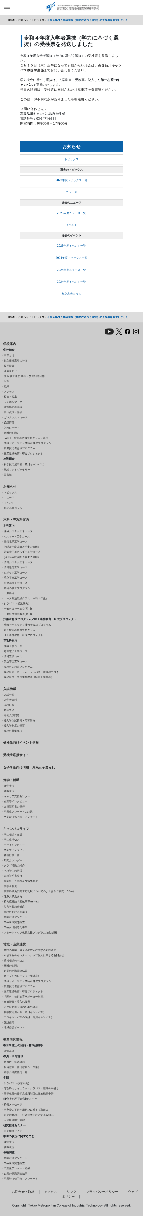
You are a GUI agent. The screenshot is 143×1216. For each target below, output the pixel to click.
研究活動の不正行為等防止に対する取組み (29, 1114)
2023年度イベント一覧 (71, 245)
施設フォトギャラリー (17, 469)
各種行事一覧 (12, 855)
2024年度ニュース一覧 (71, 270)
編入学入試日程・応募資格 (19, 720)
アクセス (9, 391)
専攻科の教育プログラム (18, 666)
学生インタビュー (14, 844)
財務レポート (12, 427)
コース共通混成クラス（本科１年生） (26, 598)
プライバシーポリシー (102, 1192)
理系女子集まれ (13, 896)
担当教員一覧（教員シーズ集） (22, 1067)
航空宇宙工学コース (15, 577)
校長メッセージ (13, 1104)
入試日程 (9, 705)
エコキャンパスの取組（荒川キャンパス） (29, 1017)
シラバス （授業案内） (17, 603)
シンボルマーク (13, 401)
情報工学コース (13, 656)
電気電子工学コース (15, 651)
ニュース (71, 192)
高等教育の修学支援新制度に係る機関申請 (29, 1093)
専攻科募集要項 (13, 730)
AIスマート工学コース (17, 536)
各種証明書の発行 (14, 806)
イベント (71, 225)
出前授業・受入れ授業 (17, 1001)
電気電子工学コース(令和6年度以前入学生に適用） (22, 544)
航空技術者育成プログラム (19, 448)
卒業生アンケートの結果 (18, 811)
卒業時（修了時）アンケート (21, 816)
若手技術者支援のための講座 (21, 1006)
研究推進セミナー (14, 1131)
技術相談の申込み (14, 960)
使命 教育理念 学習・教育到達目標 (24, 376)
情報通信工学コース (15, 567)
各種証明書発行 (13, 875)
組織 (6, 386)
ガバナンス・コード (15, 417)
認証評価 (9, 422)
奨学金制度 (10, 886)
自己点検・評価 (13, 412)
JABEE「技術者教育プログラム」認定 (26, 438)
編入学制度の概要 (14, 725)
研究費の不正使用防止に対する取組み (26, 1109)
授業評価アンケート (15, 917)
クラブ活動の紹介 (14, 865)
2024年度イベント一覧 (71, 282)
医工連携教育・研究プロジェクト (23, 453)
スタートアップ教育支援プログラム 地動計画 (30, 932)
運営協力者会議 (13, 406)
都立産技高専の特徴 (15, 360)
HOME (11, 20)
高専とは (9, 355)
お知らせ (23, 20)
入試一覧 (9, 694)
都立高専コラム (71, 294)
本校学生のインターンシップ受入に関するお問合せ (34, 955)
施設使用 (9, 1022)
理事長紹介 (10, 370)
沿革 (6, 381)
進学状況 (9, 785)
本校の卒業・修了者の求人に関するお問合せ (30, 950)
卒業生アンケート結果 (17, 1168)
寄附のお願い (12, 432)
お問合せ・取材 (23, 1192)
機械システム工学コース (18, 531)
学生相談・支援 (13, 834)
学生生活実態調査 (14, 922)
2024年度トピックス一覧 (71, 258)
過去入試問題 (12, 715)
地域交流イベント (14, 1027)
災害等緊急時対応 (14, 906)
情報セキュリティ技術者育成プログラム (27, 443)
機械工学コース (13, 646)
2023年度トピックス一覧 (71, 180)
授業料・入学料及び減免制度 (21, 880)
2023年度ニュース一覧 (71, 213)
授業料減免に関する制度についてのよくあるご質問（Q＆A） (39, 891)
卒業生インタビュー (15, 849)
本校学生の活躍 (13, 870)
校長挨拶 (9, 365)
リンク (71, 1192)
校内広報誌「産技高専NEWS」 (22, 901)
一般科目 (9, 593)
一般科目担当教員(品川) (18, 608)
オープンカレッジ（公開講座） (22, 975)
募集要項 (9, 710)
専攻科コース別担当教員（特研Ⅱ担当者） (29, 677)
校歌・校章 (10, 396)
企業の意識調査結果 (15, 970)
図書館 (8, 474)
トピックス (37, 20)
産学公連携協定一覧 (15, 1072)
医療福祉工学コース (15, 582)
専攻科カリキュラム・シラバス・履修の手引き (31, 671)
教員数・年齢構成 (14, 1061)
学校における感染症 (15, 912)
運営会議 (9, 1051)
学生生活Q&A (11, 839)
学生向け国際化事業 (15, 927)
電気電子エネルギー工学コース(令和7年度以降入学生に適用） (22, 554)
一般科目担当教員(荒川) (18, 613)
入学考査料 (10, 699)
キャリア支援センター (17, 796)
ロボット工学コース (15, 572)
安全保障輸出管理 (14, 1119)
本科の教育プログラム (17, 588)
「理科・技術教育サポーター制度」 (25, 996)
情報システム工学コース (18, 562)
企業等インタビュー (15, 801)
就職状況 (9, 791)
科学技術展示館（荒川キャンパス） (25, 464)
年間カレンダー (13, 860)
